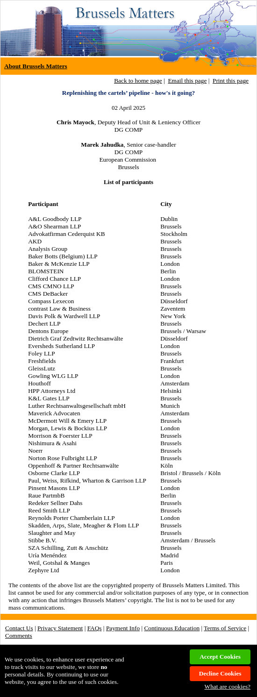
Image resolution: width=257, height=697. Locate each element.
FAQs (94, 628)
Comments (18, 635)
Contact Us (19, 628)
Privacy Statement (60, 628)
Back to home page (138, 80)
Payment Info (123, 628)
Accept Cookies (220, 656)
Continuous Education (172, 628)
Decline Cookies (220, 673)
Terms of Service (225, 628)
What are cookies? (227, 686)
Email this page (187, 80)
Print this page (231, 80)
